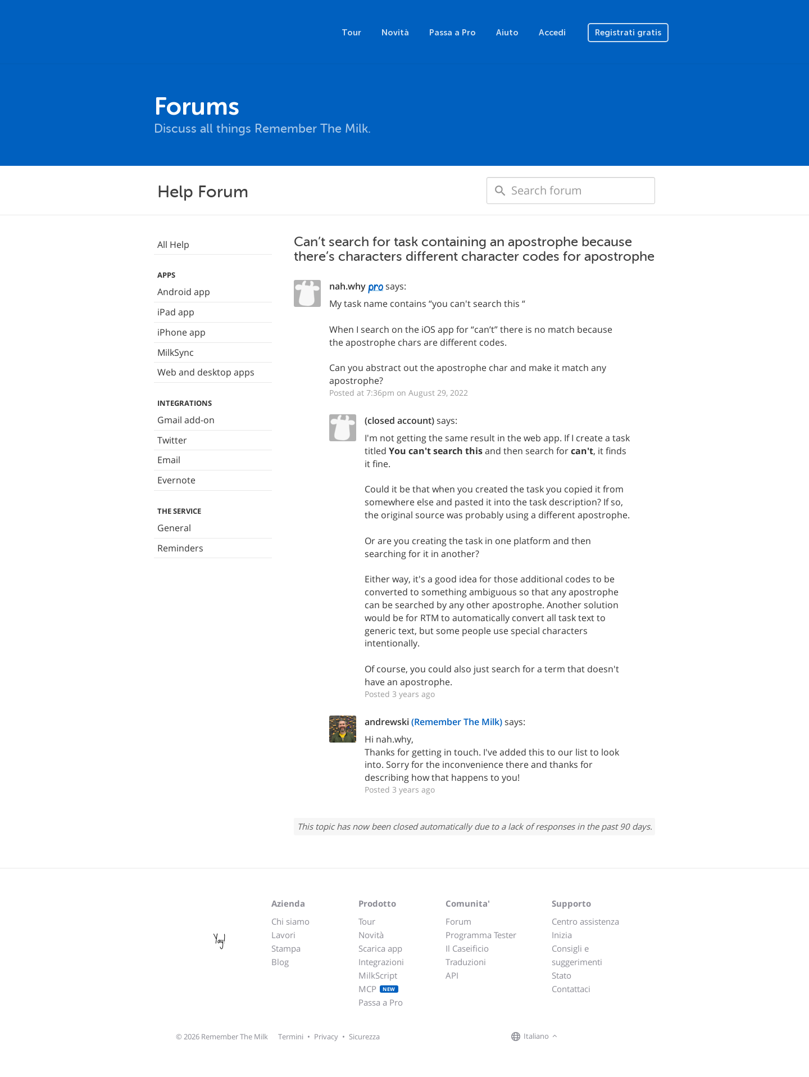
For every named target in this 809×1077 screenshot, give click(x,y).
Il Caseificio (467, 948)
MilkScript (377, 975)
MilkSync (175, 352)
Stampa (286, 948)
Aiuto (507, 33)
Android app (183, 292)
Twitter (172, 440)
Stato (561, 975)
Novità (395, 33)
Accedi (552, 33)
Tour (351, 33)
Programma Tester (481, 934)
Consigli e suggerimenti (577, 955)
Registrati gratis (628, 33)
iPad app (175, 312)
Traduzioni (466, 961)
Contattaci (571, 988)
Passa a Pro (452, 33)
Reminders (180, 548)
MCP (378, 988)
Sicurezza (364, 1036)
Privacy (326, 1036)
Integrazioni (381, 961)
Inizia (562, 934)
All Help (173, 244)
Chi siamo (290, 921)
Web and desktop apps (205, 372)
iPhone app (181, 332)
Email (168, 460)
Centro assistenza (585, 921)
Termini (290, 1036)
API (452, 975)
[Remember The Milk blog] (606, 1037)
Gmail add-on (186, 420)
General (174, 528)
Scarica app (380, 948)
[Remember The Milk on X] (592, 1037)
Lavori (283, 934)
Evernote (176, 480)
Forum (458, 921)
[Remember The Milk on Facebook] (576, 1037)
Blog (280, 961)
